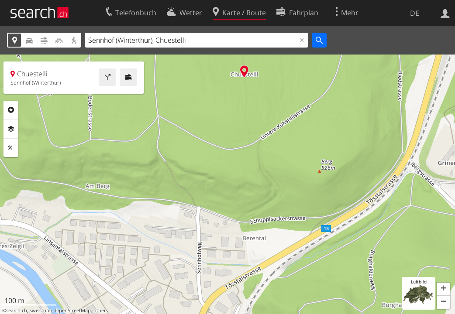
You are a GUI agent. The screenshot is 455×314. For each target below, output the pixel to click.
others (100, 310)
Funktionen (10, 148)
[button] (443, 289)
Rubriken (10, 110)
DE (414, 13)
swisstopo (41, 310)
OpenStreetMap (73, 310)
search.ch (16, 310)
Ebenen (10, 129)
